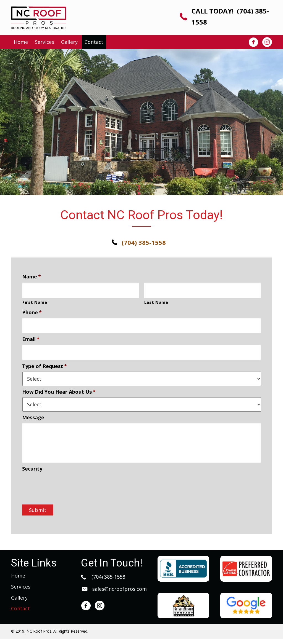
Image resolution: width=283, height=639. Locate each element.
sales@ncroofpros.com (119, 590)
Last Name (156, 301)
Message (33, 414)
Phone (32, 311)
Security (32, 469)
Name (31, 276)
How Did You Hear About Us (59, 388)
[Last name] (202, 290)
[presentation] (64, 486)
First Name (34, 301)
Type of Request (44, 362)
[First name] (80, 290)
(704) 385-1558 (107, 577)
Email (31, 337)
